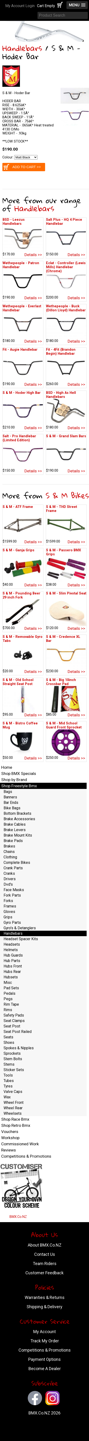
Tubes (9, 1080)
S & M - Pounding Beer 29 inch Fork (21, 595)
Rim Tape (11, 1004)
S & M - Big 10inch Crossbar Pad (61, 682)
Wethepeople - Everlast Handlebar (22, 308)
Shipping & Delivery (44, 1306)
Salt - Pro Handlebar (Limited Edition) (19, 438)
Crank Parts (13, 868)
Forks (8, 900)
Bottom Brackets (17, 813)
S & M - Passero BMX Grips (63, 552)
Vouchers (9, 1131)
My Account (44, 1331)
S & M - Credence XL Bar (63, 639)
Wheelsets (13, 1113)
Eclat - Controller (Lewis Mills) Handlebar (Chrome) (66, 267)
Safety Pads (14, 1015)
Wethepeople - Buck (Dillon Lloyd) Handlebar (66, 308)
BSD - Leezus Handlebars (14, 222)
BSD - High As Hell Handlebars (61, 395)
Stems (9, 1064)
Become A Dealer (44, 1368)
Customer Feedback (44, 1272)
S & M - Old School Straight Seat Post (18, 682)
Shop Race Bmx (15, 1119)
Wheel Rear (13, 1108)
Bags (8, 791)
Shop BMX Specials (18, 773)
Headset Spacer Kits (21, 939)
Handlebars (22, 48)
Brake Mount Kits (18, 835)
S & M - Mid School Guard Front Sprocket (64, 725)
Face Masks (14, 890)
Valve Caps (13, 1091)
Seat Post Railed (18, 1031)
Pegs (8, 999)
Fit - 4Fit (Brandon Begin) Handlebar (60, 352)
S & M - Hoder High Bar (22, 393)
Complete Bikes (17, 862)
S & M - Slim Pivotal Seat (66, 593)
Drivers (10, 879)
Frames (10, 906)
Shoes (9, 1042)
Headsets (12, 944)
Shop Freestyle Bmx (19, 785)
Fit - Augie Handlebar (20, 350)
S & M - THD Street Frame (61, 509)
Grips (8, 917)
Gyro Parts (12, 922)
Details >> (33, 254)
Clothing (10, 857)
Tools (8, 1075)
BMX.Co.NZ (18, 1217)
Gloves (9, 911)
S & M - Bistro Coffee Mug (20, 725)
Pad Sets (11, 988)
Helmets (11, 950)
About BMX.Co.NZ (44, 1245)
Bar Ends (11, 802)
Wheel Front (13, 1102)
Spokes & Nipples (19, 1048)
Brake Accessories (19, 819)
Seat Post (12, 1026)
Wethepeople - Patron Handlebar (21, 265)
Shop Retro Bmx (15, 1125)
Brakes (9, 846)
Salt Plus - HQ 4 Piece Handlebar (64, 222)
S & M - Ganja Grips (18, 550)
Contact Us (44, 1254)
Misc (8, 982)
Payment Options (44, 1359)
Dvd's (8, 884)
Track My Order (44, 1340)
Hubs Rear (12, 971)
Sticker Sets (14, 1070)
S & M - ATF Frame (18, 507)
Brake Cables (15, 824)
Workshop (10, 1137)
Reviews (8, 1150)
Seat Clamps (14, 1020)
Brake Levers (15, 830)
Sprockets (12, 1053)
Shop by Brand (14, 779)
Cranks (9, 873)
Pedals (9, 993)
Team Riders (44, 1263)
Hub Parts (12, 960)
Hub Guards (13, 955)
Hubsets (11, 977)
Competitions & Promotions (26, 1156)
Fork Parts (12, 895)
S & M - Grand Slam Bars (66, 436)
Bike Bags (12, 808)
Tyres (8, 1086)
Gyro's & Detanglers (20, 928)
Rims (8, 1010)
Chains (9, 851)
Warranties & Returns (45, 1297)
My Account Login (20, 6)
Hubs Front (13, 966)
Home (6, 767)
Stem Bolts (13, 1059)
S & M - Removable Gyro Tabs (22, 639)
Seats (8, 1037)
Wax (7, 1097)
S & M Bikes (67, 495)
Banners (10, 797)
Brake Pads (13, 840)
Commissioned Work (20, 1144)
